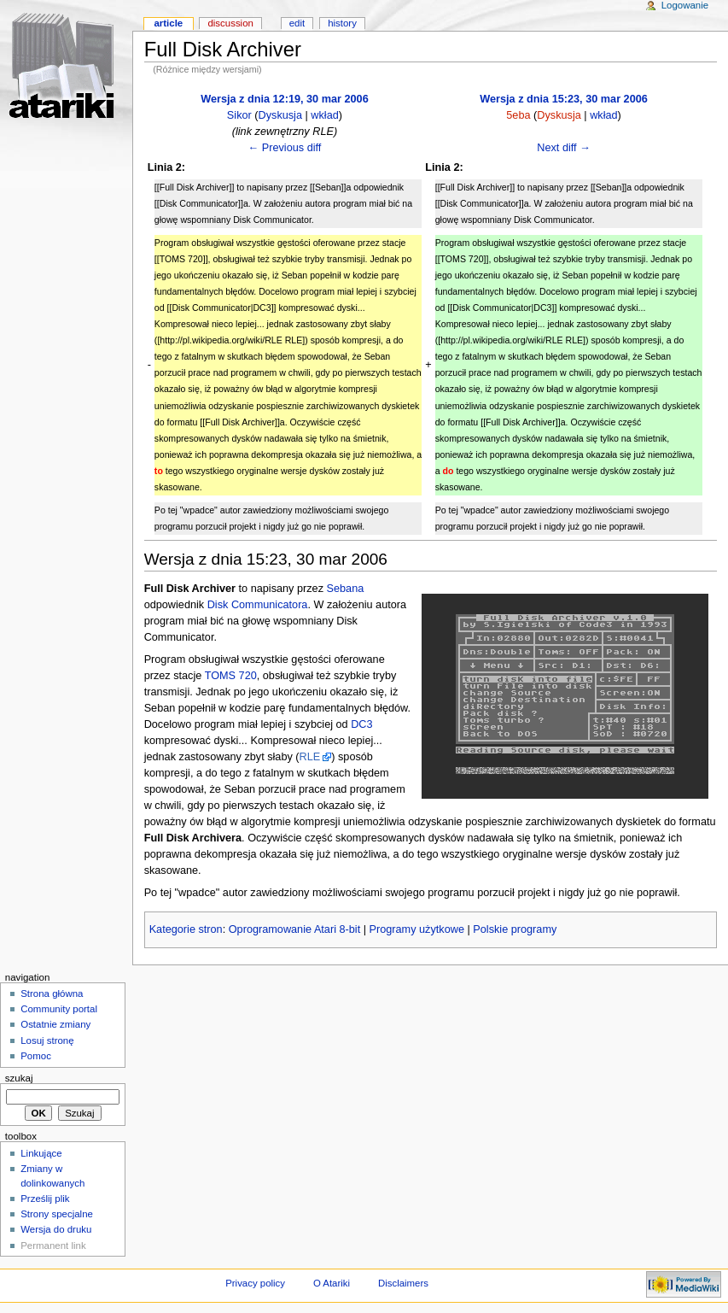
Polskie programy (514, 929)
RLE (310, 757)
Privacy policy (255, 1283)
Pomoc (35, 1056)
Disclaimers (403, 1283)
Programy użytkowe (417, 929)
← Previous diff (285, 148)
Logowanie (684, 5)
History (342, 23)
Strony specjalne (56, 1214)
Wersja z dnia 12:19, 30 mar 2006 (285, 99)
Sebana (345, 589)
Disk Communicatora (257, 605)
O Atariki (331, 1283)
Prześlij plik (44, 1198)
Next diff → (564, 148)
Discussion (230, 23)
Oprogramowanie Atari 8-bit (294, 929)
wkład (324, 115)
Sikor (239, 115)
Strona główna (51, 993)
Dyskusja (280, 115)
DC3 (361, 724)
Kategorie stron (186, 929)
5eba (518, 115)
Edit (297, 23)
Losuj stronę (46, 1040)
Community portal (58, 1009)
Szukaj (19, 1078)
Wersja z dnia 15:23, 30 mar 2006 (564, 99)
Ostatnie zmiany (55, 1024)
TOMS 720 (231, 676)
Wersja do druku (55, 1229)
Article (168, 23)
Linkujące (40, 1153)
